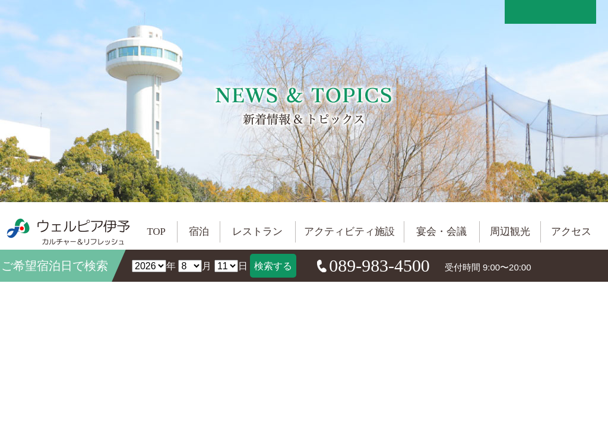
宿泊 (199, 231)
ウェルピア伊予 (68, 232)
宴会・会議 (441, 231)
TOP (156, 231)
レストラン (257, 231)
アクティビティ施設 (349, 231)
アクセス (571, 231)
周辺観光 (510, 231)
